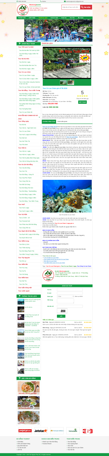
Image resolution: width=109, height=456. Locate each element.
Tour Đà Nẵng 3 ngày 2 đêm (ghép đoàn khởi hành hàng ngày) (29, 99)
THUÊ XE (63, 18)
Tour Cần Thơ (23, 284)
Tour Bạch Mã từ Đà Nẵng (27, 231)
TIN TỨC (72, 18)
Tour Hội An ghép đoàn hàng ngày (29, 158)
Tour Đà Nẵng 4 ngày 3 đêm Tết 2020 (28, 54)
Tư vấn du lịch (21, 447)
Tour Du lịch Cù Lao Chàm (75, 447)
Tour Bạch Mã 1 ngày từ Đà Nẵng (29, 234)
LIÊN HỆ (20, 20)
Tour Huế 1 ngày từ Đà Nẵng (27, 134)
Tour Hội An (22, 148)
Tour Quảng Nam (73, 443)
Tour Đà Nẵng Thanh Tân (26, 251)
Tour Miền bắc (23, 264)
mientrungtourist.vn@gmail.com (75, 1)
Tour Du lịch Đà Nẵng (25, 164)
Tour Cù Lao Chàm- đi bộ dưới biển (29, 87)
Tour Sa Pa (22, 271)
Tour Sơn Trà (23, 171)
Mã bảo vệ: (50, 306)
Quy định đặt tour (22, 445)
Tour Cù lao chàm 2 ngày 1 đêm (28, 78)
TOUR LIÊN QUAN (62, 121)
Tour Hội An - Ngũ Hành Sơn (27, 128)
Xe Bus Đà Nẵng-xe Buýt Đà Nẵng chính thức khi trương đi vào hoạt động (33, 339)
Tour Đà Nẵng (72, 441)
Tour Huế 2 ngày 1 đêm (26, 211)
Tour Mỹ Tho (23, 281)
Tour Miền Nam (23, 277)
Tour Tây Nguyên (24, 257)
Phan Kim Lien (47, 334)
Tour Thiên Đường (24, 247)
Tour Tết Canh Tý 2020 (25, 47)
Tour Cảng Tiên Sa (24, 181)
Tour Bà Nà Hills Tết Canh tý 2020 (29, 50)
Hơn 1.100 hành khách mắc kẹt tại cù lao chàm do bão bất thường (32, 347)
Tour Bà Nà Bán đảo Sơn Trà (27, 65)
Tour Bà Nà (22, 124)
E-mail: (49, 293)
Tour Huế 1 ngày (24, 208)
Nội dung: (50, 300)
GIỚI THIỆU (32, 18)
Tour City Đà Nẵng (24, 168)
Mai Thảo (45, 322)
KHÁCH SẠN (54, 18)
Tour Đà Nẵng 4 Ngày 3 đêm (27, 198)
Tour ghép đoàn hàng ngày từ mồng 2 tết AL (29, 104)
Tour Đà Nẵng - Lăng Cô (26, 174)
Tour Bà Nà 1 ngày (24, 62)
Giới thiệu (20, 441)
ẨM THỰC (81, 18)
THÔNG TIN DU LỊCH (29, 296)
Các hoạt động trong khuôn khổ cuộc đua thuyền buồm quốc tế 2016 (32, 355)
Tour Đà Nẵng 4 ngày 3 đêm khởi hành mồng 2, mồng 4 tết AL (29, 94)
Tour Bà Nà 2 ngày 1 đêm (26, 68)
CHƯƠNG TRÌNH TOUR (49, 121)
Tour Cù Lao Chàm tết (25, 112)
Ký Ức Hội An (28, 307)
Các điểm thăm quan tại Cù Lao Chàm (54, 262)
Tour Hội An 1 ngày (25, 151)
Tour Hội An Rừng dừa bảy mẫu (28, 161)
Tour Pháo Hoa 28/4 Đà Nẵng (28, 224)
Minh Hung (46, 327)
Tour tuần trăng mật (25, 287)
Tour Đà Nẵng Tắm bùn (26, 188)
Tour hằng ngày (23, 121)
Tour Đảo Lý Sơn (24, 244)
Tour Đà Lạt (22, 261)
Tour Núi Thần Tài (24, 141)
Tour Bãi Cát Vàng (24, 184)
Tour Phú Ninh (23, 144)
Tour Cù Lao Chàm (25, 131)
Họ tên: (49, 289)
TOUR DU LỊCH (42, 18)
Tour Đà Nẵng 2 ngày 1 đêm (27, 194)
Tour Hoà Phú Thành (25, 178)
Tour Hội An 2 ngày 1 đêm (27, 154)
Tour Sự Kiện (22, 214)
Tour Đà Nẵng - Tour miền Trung (29, 90)
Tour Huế (21, 204)
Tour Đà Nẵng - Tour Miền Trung (28, 201)
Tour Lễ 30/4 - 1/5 (24, 217)
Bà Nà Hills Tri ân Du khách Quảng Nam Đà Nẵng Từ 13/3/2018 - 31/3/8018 (32, 324)
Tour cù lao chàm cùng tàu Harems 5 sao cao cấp (29, 82)
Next (90, 31)
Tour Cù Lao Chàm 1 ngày (27, 75)
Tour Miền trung (23, 241)
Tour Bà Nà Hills (23, 58)
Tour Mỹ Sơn (23, 138)
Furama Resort (47, 443)
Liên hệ (19, 449)
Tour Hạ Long (23, 267)
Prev (27, 31)
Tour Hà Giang (23, 274)
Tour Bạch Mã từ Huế (25, 237)
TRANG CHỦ (22, 18)
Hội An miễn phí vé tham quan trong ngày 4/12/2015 (32, 369)
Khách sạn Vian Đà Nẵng (50, 441)
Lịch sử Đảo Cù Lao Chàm (51, 257)
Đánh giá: (50, 296)
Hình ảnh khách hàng (23, 443)
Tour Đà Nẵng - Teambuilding (27, 191)
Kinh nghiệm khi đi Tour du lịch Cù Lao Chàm (56, 259)
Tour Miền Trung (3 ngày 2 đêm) (28, 254)
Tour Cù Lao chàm (24, 72)
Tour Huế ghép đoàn (25, 109)
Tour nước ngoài (23, 291)
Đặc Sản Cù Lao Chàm (50, 261)
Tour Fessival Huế (24, 221)
